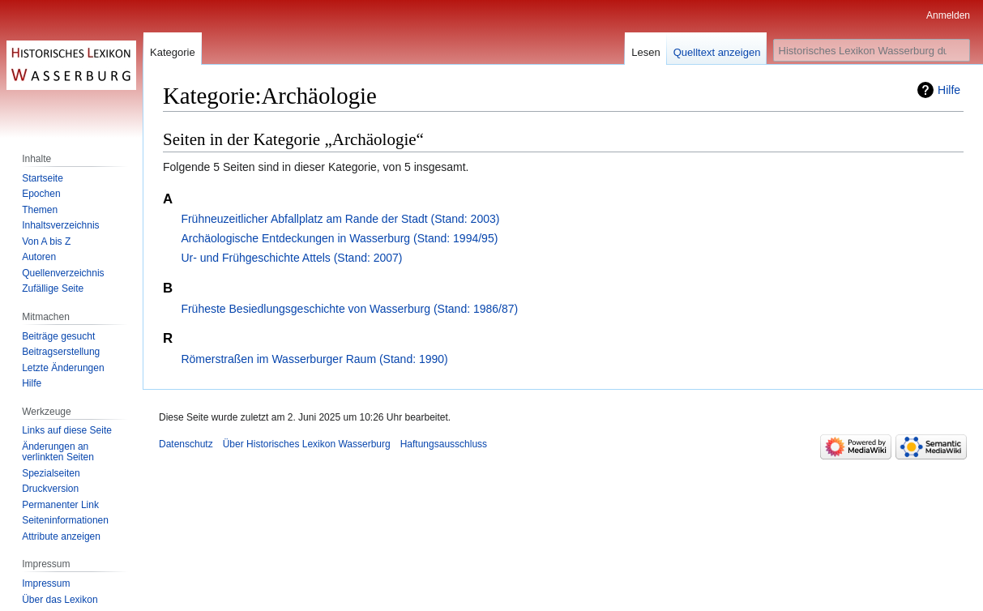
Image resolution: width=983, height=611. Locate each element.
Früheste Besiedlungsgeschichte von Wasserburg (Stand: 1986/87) (349, 308)
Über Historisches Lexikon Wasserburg (307, 444)
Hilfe (949, 89)
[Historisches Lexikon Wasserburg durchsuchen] (871, 50)
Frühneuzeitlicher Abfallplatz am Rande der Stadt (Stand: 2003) (340, 218)
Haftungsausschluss (443, 444)
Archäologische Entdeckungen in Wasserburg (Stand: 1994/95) (339, 238)
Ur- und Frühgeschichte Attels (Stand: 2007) (291, 257)
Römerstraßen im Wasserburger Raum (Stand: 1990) (314, 358)
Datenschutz (186, 444)
